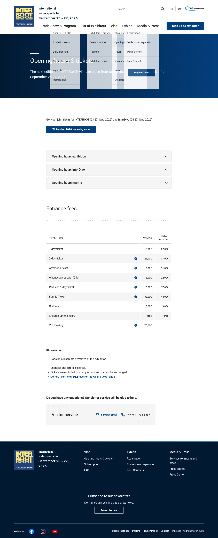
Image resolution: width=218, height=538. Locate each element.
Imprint (136, 530)
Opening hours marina (67, 182)
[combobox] (140, 9)
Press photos (177, 468)
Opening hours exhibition (69, 156)
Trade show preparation (141, 464)
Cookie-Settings (120, 530)
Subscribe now (109, 510)
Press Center (176, 474)
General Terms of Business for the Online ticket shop (82, 376)
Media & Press (148, 26)
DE (171, 8)
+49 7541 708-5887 (138, 414)
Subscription (91, 464)
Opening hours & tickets (98, 458)
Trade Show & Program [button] (58, 26)
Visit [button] (114, 26)
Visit (87, 452)
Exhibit (131, 452)
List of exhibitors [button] (93, 26)
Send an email (109, 414)
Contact (165, 530)
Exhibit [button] (127, 26)
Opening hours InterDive (68, 169)
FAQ (86, 470)
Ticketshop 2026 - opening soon (71, 129)
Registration (134, 458)
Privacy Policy (150, 530)
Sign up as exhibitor (185, 26)
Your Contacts (135, 470)
